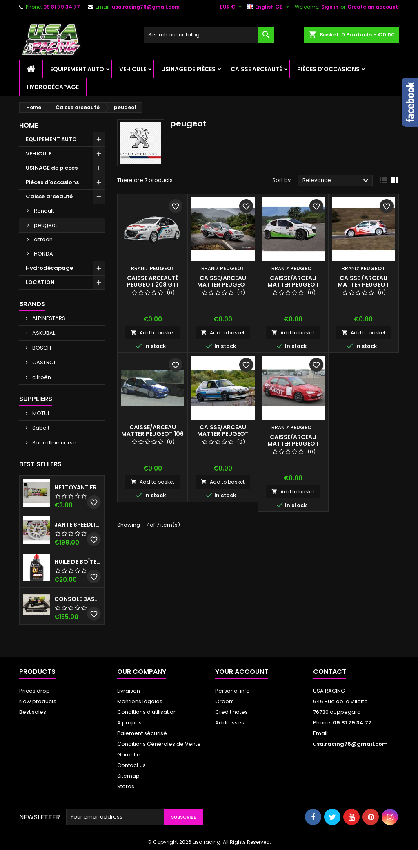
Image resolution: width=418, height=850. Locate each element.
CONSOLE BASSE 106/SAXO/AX (77, 599)
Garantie (128, 754)
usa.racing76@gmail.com (146, 6)
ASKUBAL (43, 333)
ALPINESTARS (48, 318)
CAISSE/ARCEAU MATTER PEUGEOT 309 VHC (223, 284)
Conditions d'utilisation (147, 712)
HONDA (43, 254)
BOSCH (41, 348)
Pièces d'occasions (328, 69)
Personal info (232, 691)
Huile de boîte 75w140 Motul (77, 561)
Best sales (32, 712)
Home (28, 125)
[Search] (209, 35)
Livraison (128, 691)
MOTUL (40, 413)
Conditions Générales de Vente (159, 744)
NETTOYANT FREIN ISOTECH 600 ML (77, 487)
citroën (43, 239)
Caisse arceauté (256, 69)
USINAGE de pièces (188, 69)
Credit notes (231, 712)
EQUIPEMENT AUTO (77, 69)
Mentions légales (139, 701)
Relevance (336, 181)
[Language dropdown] (269, 7)
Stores (125, 786)
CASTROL (43, 362)
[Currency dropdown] (232, 7)
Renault (44, 211)
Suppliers (35, 399)
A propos (129, 723)
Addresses (229, 723)
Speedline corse (53, 442)
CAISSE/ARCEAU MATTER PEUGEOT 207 (293, 284)
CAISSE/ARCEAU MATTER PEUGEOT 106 (152, 430)
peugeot (45, 225)
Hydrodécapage (53, 87)
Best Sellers (40, 464)
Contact (329, 671)
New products (37, 701)
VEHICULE (132, 69)
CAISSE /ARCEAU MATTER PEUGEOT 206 (363, 284)
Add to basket (152, 332)
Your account (241, 671)
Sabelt (40, 428)
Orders (224, 701)
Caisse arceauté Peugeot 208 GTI (152, 281)
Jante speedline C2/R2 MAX (77, 524)
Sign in (329, 6)
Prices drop (34, 691)
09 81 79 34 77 (61, 6)
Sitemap (128, 776)
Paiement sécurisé (142, 733)
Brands (32, 304)
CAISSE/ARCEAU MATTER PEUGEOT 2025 (223, 433)
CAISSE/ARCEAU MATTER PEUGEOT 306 (293, 443)
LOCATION (40, 282)
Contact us (131, 765)
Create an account (372, 6)
